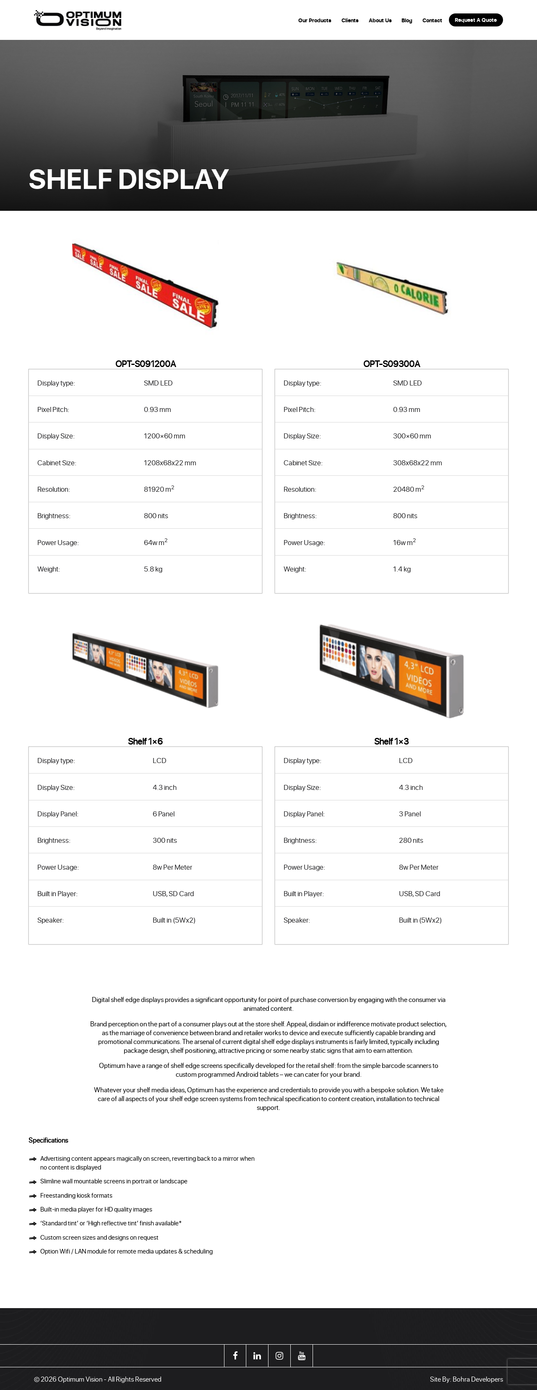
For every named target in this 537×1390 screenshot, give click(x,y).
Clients (350, 20)
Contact (432, 20)
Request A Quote (476, 20)
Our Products (314, 20)
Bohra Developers (478, 1378)
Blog (406, 20)
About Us (380, 20)
